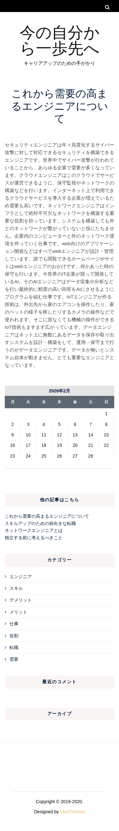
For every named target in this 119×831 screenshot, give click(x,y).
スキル (16, 588)
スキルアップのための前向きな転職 (40, 523)
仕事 (14, 623)
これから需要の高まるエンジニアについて (47, 516)
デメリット (21, 600)
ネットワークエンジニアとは (34, 530)
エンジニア (21, 576)
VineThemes (72, 811)
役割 (14, 635)
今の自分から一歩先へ (60, 39)
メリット (18, 612)
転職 (14, 647)
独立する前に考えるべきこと (34, 537)
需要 (14, 659)
